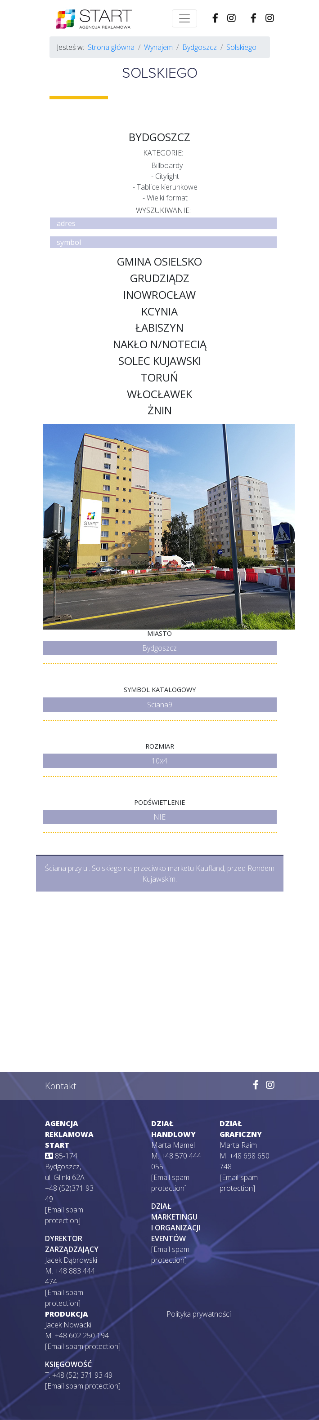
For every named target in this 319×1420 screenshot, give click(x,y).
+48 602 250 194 (82, 1335)
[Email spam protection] (83, 1346)
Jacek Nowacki (68, 1325)
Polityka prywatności (198, 1314)
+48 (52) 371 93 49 (82, 1375)
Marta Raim (238, 1145)
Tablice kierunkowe (167, 187)
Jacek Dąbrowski (71, 1260)
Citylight (167, 176)
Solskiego (241, 47)
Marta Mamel (173, 1145)
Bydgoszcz (199, 47)
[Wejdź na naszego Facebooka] (253, 18)
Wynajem (158, 47)
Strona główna (111, 47)
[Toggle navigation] (184, 18)
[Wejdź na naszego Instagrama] (269, 18)
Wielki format (167, 198)
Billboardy (167, 165)
